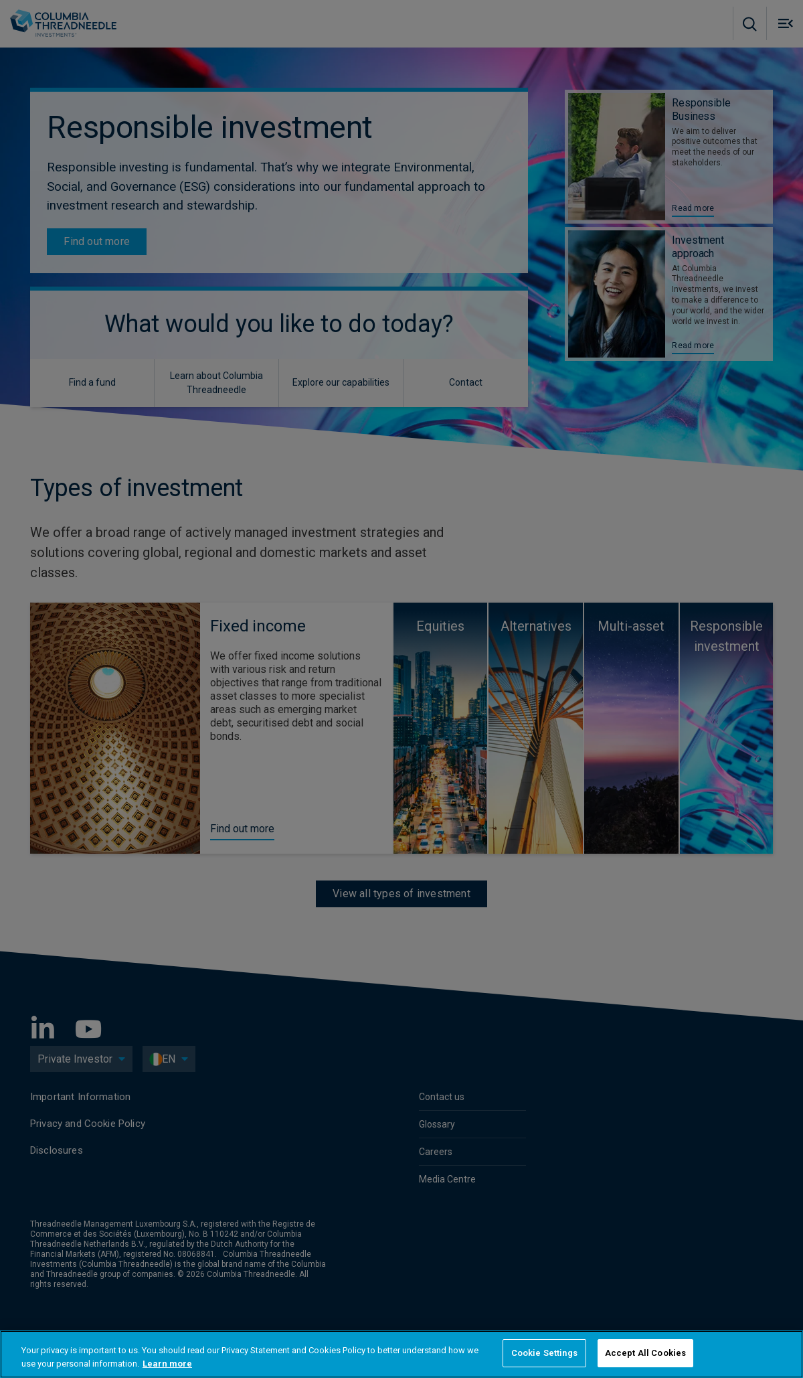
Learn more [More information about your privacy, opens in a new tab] (167, 1364)
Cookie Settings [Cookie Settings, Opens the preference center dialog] (544, 1353)
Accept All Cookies (645, 1353)
